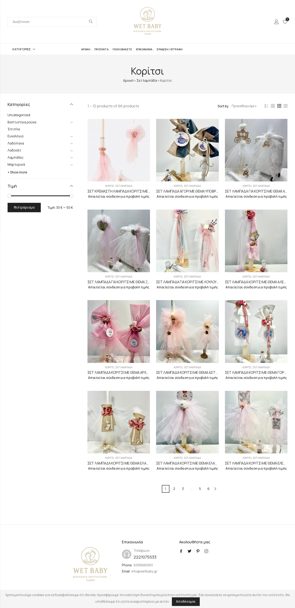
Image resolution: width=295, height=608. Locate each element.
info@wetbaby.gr (144, 571)
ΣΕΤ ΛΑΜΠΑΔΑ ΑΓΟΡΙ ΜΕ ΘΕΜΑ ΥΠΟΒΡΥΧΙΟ (190, 191)
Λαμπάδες (16, 157)
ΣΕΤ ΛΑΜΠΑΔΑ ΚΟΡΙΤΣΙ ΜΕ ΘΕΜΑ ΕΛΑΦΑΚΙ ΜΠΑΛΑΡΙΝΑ (199, 463)
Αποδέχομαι (186, 601)
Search (91, 21)
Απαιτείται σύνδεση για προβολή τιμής (118, 196)
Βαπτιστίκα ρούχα (22, 122)
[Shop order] (243, 106)
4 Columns (285, 106)
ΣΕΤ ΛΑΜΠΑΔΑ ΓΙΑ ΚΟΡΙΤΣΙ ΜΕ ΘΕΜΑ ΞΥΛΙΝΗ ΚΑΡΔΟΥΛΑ (130, 282)
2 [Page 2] (174, 488)
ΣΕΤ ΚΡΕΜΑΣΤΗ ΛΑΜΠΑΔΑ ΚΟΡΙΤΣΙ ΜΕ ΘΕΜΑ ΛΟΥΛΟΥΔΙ (130, 191)
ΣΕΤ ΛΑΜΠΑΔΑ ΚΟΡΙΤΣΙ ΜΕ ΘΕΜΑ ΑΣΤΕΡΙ (188, 372)
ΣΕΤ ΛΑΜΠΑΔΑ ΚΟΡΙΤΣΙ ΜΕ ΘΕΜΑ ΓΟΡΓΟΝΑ (259, 372)
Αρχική (128, 80)
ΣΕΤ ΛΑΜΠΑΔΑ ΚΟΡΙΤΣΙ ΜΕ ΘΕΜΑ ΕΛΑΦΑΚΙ (120, 463)
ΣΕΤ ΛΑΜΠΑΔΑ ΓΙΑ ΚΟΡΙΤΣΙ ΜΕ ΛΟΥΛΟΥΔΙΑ (188, 282)
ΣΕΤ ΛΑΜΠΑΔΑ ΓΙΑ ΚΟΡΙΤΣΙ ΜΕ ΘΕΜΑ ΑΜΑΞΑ (259, 191)
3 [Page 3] (183, 488)
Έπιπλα (14, 129)
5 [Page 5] (200, 488)
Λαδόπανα (16, 143)
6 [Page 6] (209, 488)
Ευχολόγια (15, 136)
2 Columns (273, 106)
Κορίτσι (109, 186)
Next (215, 489)
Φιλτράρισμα (24, 207)
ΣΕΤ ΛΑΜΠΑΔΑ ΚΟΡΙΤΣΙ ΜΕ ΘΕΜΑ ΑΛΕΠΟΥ (257, 282)
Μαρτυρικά (16, 164)
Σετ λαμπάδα (147, 80)
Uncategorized (19, 115)
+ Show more (17, 172)
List (266, 106)
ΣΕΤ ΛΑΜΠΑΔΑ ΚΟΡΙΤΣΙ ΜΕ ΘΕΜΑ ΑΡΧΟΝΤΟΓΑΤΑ (125, 372)
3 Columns (279, 106)
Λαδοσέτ (14, 150)
